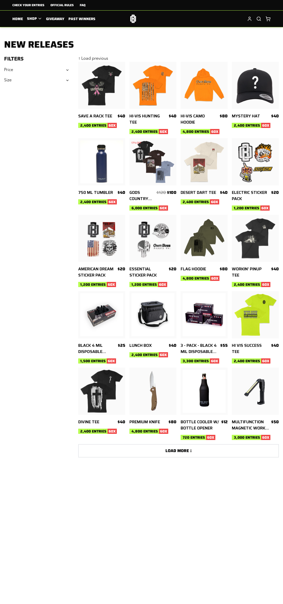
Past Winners (81, 18)
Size (37, 80)
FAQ (82, 5)
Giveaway (55, 18)
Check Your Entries (28, 5)
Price (37, 70)
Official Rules (62, 5)
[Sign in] (249, 18)
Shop (34, 18)
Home (17, 18)
